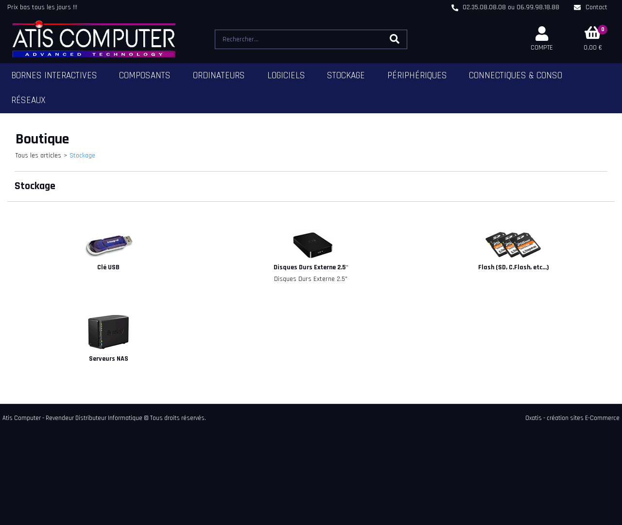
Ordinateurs (219, 76)
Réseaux (28, 100)
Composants (145, 76)
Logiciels (286, 76)
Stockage (346, 76)
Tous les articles (38, 155)
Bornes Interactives (54, 76)
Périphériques (417, 76)
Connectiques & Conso (515, 76)
